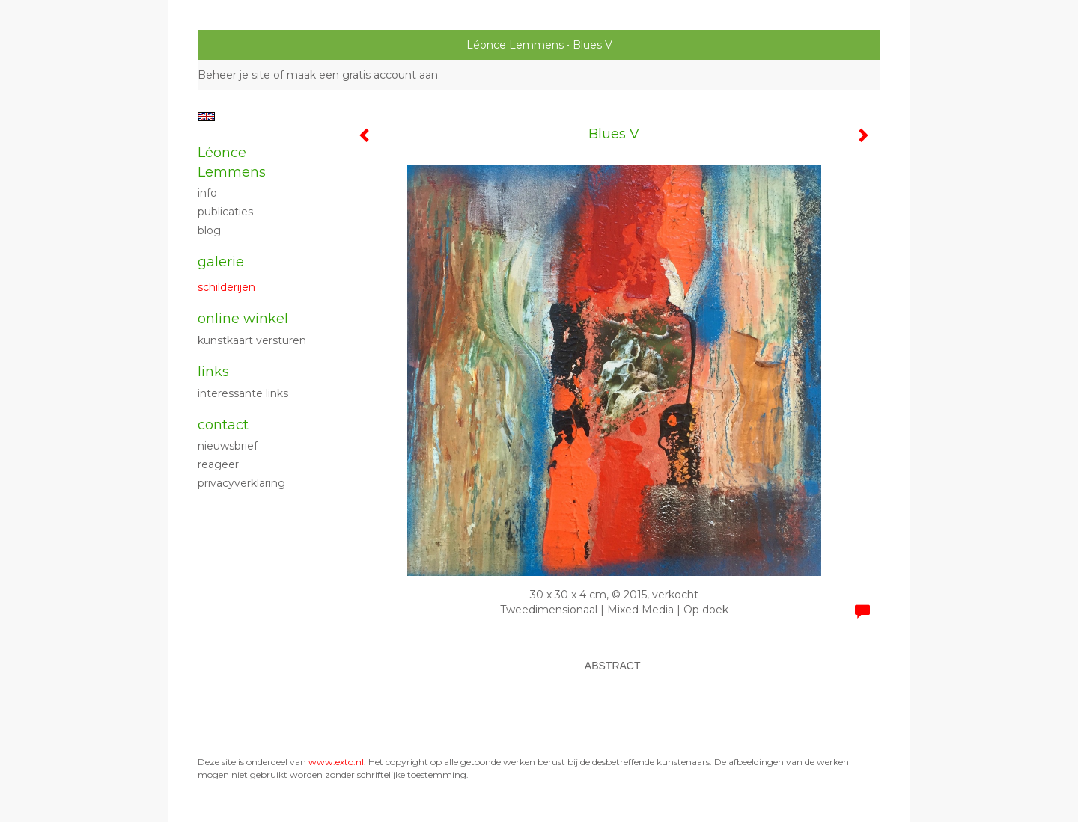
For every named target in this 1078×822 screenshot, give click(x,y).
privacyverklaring (241, 483)
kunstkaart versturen (252, 340)
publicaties (225, 211)
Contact (223, 425)
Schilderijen (226, 287)
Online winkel (243, 318)
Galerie (221, 262)
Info (207, 193)
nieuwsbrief (228, 446)
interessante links (243, 393)
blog (209, 230)
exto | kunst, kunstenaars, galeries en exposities (240, 45)
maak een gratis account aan (362, 75)
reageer (218, 464)
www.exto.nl (336, 761)
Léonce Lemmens (515, 45)
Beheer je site (234, 75)
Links (213, 372)
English (206, 116)
